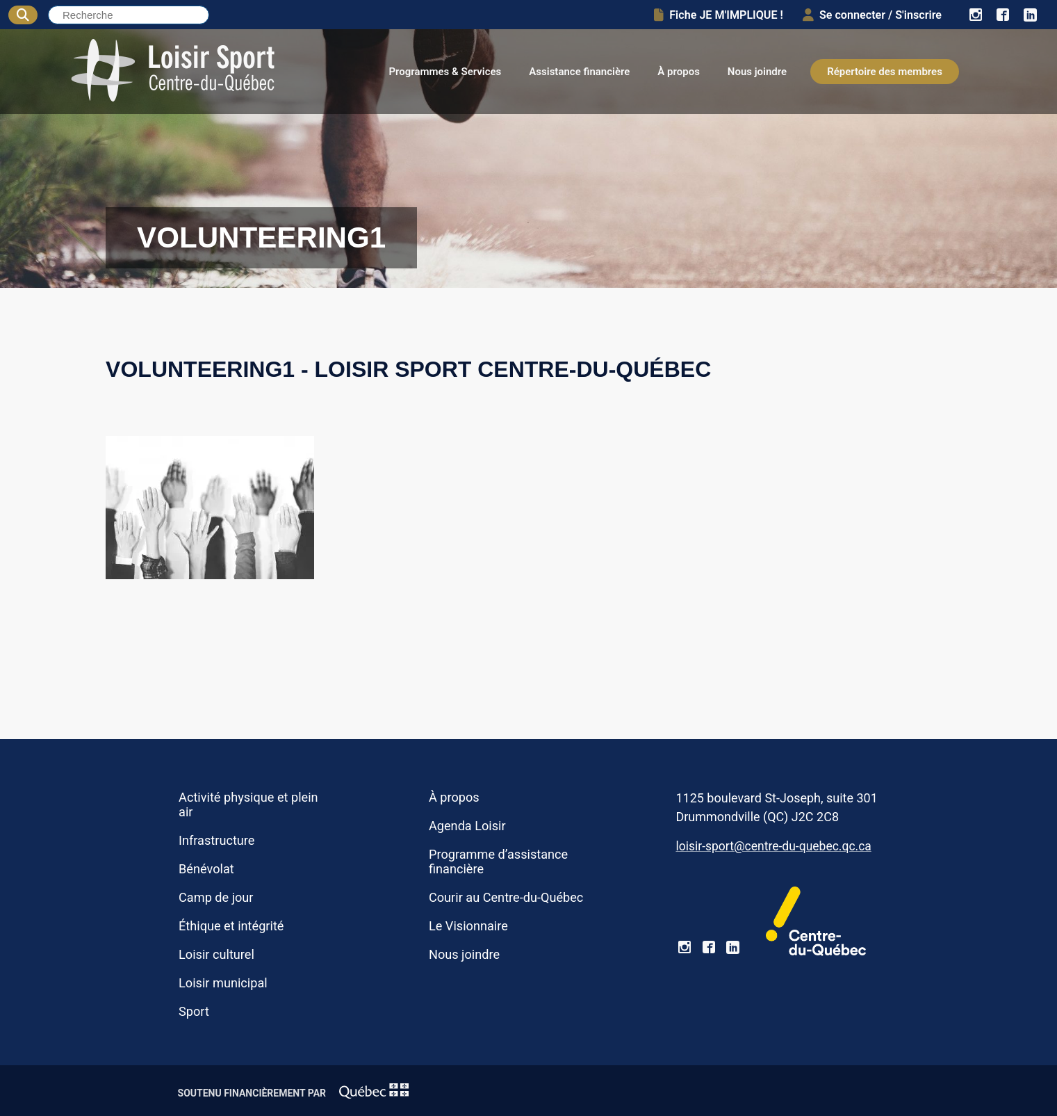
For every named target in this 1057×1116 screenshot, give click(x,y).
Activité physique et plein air (248, 804)
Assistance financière (579, 71)
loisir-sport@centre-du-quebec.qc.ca (773, 846)
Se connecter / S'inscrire (872, 15)
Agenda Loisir (467, 825)
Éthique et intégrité (231, 926)
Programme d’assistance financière (498, 861)
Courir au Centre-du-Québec (506, 897)
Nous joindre (757, 71)
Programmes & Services (444, 71)
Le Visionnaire (468, 926)
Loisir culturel (216, 954)
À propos (678, 71)
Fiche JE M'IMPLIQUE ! (718, 15)
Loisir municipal (223, 983)
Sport (194, 1011)
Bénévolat (206, 869)
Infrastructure (216, 840)
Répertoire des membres (884, 71)
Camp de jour (216, 897)
